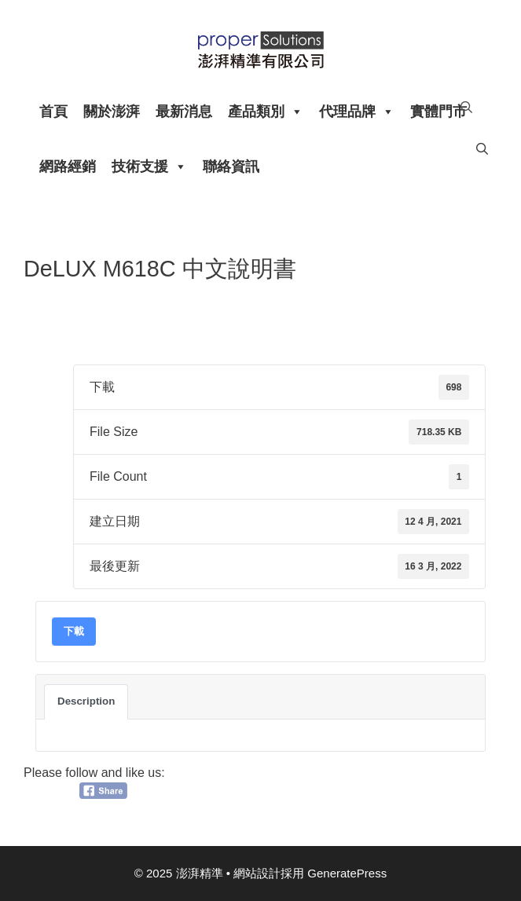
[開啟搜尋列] (466, 107)
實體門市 (438, 111)
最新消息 (184, 111)
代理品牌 (356, 111)
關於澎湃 (111, 111)
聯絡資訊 (231, 166)
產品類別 (265, 111)
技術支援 (149, 166)
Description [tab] (86, 701)
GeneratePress (347, 873)
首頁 (53, 111)
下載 (74, 631)
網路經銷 (67, 166)
